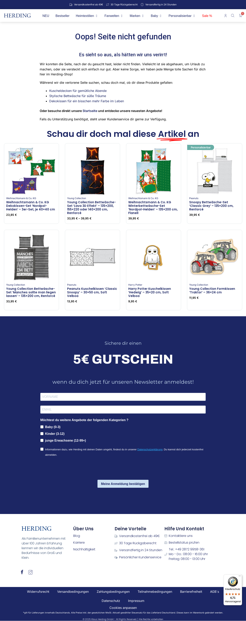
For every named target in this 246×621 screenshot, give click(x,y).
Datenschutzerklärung (149, 449)
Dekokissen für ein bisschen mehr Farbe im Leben (86, 101)
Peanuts (193, 198)
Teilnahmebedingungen (155, 592)
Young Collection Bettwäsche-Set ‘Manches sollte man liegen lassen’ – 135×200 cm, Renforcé (31, 292)
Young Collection (76, 198)
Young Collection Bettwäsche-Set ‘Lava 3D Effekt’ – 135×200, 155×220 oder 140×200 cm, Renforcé (91, 207)
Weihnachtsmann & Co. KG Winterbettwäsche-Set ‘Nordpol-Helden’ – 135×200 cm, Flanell (153, 207)
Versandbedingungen (73, 592)
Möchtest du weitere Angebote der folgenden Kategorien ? (84, 420)
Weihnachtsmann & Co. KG (21, 198)
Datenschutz (111, 601)
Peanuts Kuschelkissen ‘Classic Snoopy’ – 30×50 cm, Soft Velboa (92, 292)
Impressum (136, 601)
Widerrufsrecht (38, 592)
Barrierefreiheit (191, 592)
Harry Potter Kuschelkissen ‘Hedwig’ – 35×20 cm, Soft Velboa (149, 292)
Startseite (90, 111)
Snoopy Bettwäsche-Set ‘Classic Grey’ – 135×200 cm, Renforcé (211, 205)
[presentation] (70, 469)
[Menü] (239, 576)
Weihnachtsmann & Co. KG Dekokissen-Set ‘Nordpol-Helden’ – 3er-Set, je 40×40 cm (30, 205)
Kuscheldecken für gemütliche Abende (78, 91)
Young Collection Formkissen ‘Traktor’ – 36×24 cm (212, 290)
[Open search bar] (233, 15)
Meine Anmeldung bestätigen (123, 484)
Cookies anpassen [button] (123, 608)
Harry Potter (135, 284)
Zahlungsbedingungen (113, 592)
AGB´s (214, 592)
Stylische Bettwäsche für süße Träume (77, 96)
